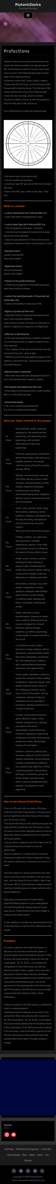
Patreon (28, 1160)
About (40, 1155)
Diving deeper (13, 1155)
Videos (32, 1155)
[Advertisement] (28, 1087)
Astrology (9, 1149)
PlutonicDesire (28, 4)
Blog (25, 1155)
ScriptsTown (40, 1180)
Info (47, 1155)
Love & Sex (46, 1149)
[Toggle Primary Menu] (28, 15)
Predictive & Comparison (27, 1149)
